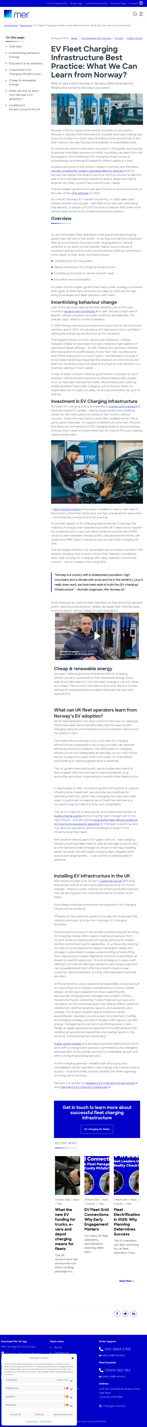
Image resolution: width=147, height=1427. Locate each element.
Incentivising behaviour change (24, 55)
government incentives (79, 311)
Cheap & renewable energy (22, 82)
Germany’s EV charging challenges (84, 1087)
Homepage (11, 25)
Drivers (119, 38)
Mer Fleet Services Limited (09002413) (86, 1421)
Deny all (39, 1414)
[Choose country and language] (141, 3)
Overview (15, 46)
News (74, 38)
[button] (72, 1357)
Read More (125, 1281)
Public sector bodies (68, 1044)
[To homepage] (16, 14)
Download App (118, 3)
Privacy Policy (46, 1421)
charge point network (122, 406)
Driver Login (76, 3)
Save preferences (62, 1414)
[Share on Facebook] (117, 1313)
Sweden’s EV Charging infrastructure (110, 1083)
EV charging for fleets (97, 1129)
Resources (26, 25)
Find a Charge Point (57, 3)
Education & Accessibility (25, 63)
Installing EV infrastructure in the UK (24, 107)
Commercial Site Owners (96, 38)
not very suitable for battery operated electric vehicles (87, 171)
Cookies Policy (31, 1421)
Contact (133, 3)
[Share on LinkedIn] (133, 1313)
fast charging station (67, 509)
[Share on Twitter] (125, 1313)
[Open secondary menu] (141, 14)
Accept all (15, 1414)
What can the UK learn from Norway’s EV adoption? (24, 95)
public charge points (68, 816)
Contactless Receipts (96, 3)
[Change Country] (122, 1406)
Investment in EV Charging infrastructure (25, 72)
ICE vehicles (80, 193)
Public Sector (135, 38)
